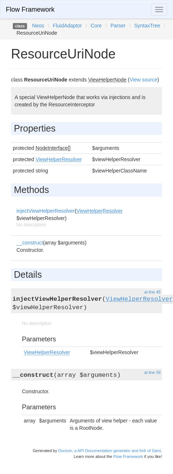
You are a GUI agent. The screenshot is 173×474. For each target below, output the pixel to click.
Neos (38, 26)
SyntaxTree (147, 26)
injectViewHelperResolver (45, 211)
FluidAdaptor (67, 26)
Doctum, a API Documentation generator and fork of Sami (109, 450)
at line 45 (152, 292)
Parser (117, 26)
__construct (29, 243)
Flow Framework (30, 9)
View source (143, 80)
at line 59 (152, 372)
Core (96, 26)
